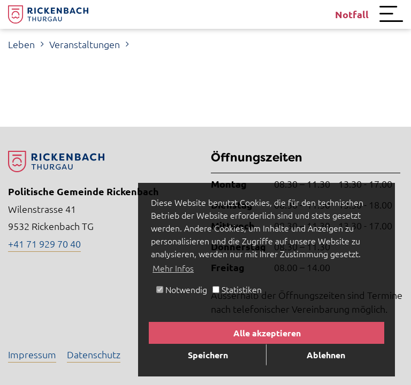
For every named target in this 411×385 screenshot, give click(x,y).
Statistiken (237, 289)
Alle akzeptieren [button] (267, 332)
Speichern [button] (208, 354)
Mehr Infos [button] (173, 268)
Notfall (352, 14)
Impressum (32, 354)
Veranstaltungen (84, 44)
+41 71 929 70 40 (44, 243)
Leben (21, 44)
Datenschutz (93, 354)
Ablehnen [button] (326, 354)
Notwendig (181, 289)
